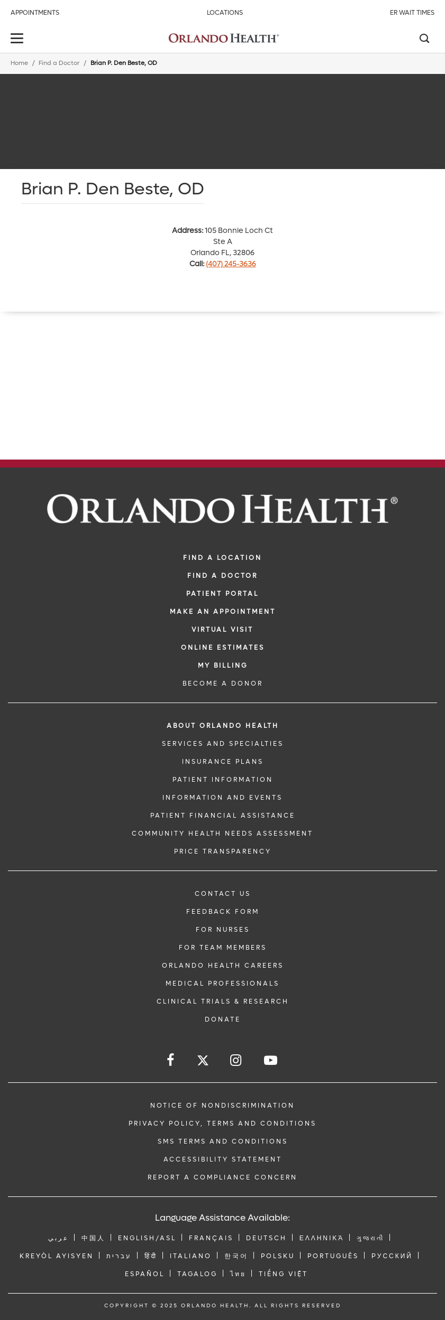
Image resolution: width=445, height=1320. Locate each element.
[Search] (423, 39)
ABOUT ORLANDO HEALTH (223, 726)
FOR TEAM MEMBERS (223, 947)
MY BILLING (223, 665)
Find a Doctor (59, 63)
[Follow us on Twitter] (203, 1062)
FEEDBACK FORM (222, 911)
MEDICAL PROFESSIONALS (222, 983)
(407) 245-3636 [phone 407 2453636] (231, 264)
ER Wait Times (412, 12)
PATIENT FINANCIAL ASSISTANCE (222, 815)
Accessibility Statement (223, 1159)
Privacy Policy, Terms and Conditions (222, 1123)
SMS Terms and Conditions (223, 1141)
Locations (225, 12)
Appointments (35, 12)
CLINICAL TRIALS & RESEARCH (223, 1001)
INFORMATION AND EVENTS (222, 797)
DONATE (223, 1019)
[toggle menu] (18, 39)
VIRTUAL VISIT (222, 629)
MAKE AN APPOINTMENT (223, 611)
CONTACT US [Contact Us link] (223, 894)
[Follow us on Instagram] (236, 1060)
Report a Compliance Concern (222, 1177)
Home (19, 63)
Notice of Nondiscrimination (222, 1105)
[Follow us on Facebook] (171, 1060)
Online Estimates (223, 647)
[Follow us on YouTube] (271, 1060)
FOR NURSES (223, 929)
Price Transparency (222, 851)
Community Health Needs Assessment (222, 833)
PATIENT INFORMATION (222, 779)
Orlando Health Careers (223, 965)
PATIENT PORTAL (222, 593)
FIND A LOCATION (222, 558)
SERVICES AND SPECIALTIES (223, 743)
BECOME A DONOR (223, 683)
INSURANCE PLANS (223, 761)
